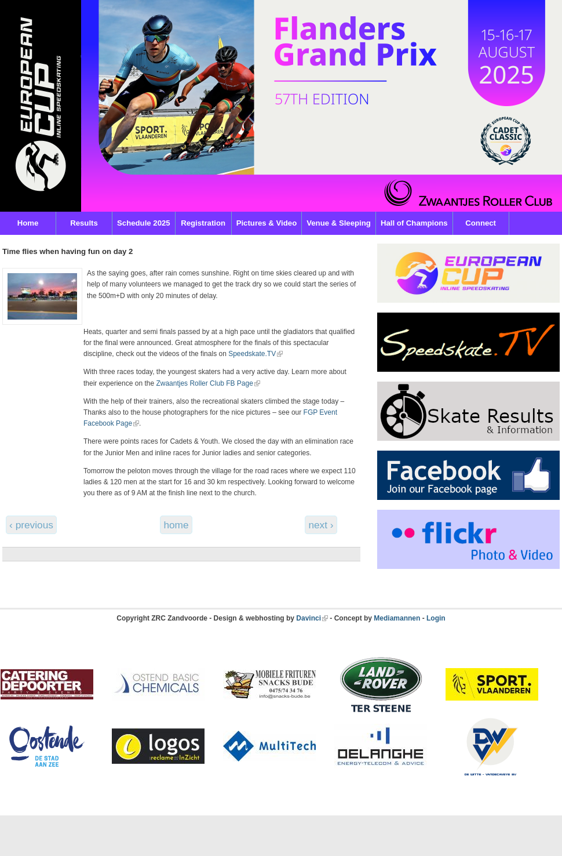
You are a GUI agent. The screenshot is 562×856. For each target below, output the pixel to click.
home (175, 525)
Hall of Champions (414, 223)
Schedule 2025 (143, 223)
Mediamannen (397, 618)
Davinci (308, 618)
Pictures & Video (266, 223)
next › (320, 525)
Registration (203, 223)
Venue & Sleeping (338, 223)
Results (84, 223)
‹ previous (31, 525)
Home (28, 223)
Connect (480, 223)
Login (436, 618)
